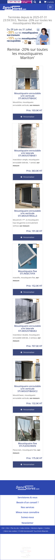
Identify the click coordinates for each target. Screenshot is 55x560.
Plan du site (15, 528)
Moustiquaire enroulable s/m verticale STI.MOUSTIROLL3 (27, 213)
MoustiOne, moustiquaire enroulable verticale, (26, 103)
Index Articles (25, 528)
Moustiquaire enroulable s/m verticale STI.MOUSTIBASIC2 (27, 389)
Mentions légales (37, 528)
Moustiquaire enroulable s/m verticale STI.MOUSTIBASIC (27, 96)
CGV (2, 528)
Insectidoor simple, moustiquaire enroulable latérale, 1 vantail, (26, 162)
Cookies (47, 528)
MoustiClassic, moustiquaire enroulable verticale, (26, 396)
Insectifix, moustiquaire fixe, (26, 279)
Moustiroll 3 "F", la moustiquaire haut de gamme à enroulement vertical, (26, 223)
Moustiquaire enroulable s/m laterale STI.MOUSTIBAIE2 (27, 328)
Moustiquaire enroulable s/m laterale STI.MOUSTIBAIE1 (27, 153)
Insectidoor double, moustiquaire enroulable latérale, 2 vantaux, (27, 338)
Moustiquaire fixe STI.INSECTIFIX (27, 272)
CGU (7, 528)
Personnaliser (27, 116)
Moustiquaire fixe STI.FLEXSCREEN (27, 444)
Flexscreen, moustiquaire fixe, (27, 451)
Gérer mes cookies (10, 531)
